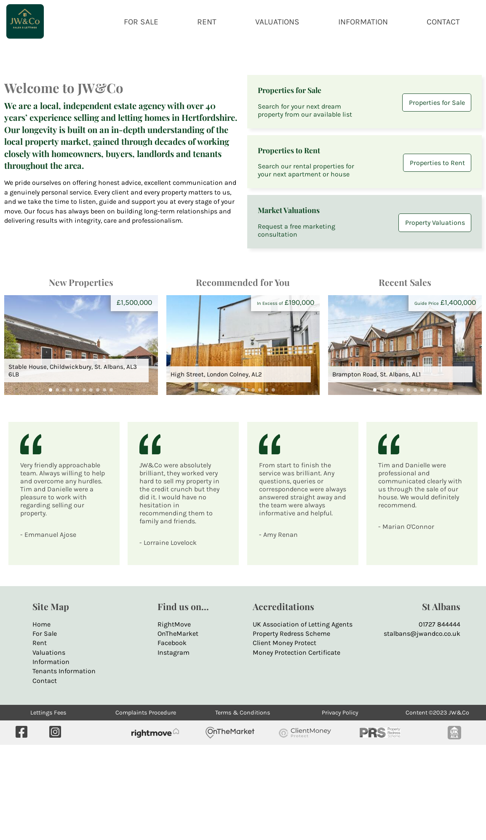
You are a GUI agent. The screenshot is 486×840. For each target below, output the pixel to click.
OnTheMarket (178, 728)
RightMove (174, 719)
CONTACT (443, 22)
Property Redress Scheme (291, 728)
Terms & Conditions (242, 807)
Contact (44, 775)
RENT (206, 22)
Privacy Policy (340, 807)
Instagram (174, 747)
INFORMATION (363, 22)
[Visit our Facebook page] (21, 827)
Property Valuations (435, 318)
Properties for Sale (437, 198)
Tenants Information (64, 766)
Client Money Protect (284, 738)
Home (41, 719)
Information (50, 756)
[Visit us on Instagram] (55, 827)
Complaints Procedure (145, 807)
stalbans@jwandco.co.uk (422, 728)
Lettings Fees (48, 807)
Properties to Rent (437, 257)
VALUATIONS (277, 22)
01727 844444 (439, 719)
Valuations (48, 747)
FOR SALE (141, 22)
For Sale (44, 728)
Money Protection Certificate (296, 747)
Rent (39, 738)
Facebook (172, 738)
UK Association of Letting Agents (302, 719)
